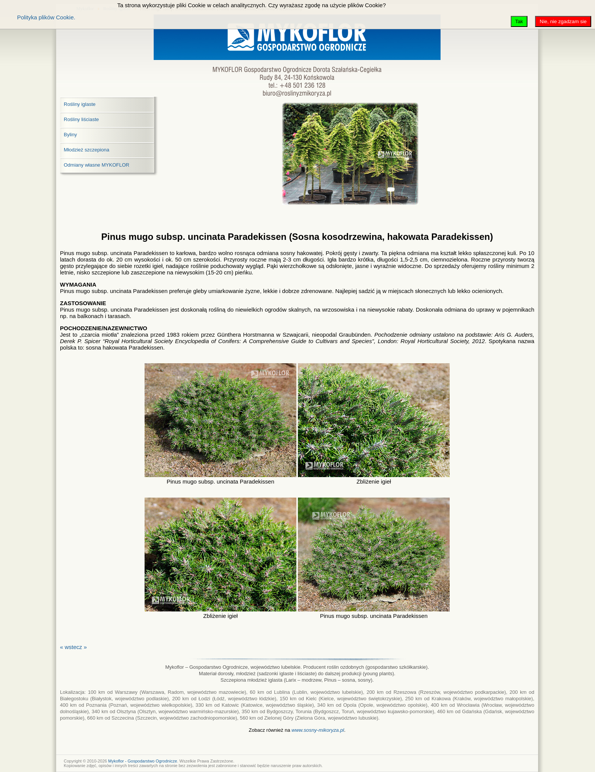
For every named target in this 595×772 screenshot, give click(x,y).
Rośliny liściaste (81, 119)
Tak (519, 21)
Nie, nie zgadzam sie (563, 21)
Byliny (70, 134)
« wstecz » (73, 647)
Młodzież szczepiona (86, 150)
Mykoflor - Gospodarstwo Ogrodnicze (142, 761)
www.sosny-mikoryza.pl (317, 730)
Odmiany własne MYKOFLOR (96, 165)
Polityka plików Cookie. (46, 17)
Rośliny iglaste (80, 104)
